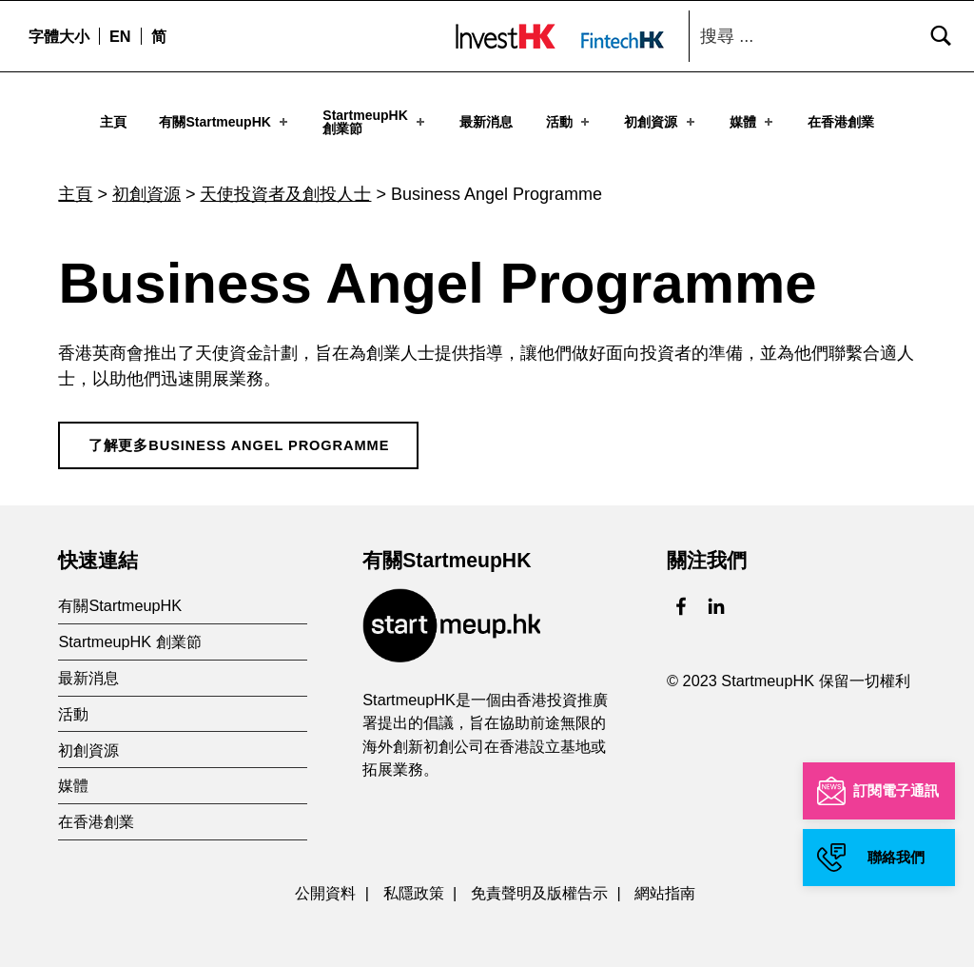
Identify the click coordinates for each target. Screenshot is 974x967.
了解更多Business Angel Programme (239, 432)
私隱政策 (413, 879)
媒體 (753, 121)
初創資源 (660, 121)
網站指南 (664, 879)
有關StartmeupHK (225, 121)
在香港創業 (841, 121)
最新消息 (486, 121)
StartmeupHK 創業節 (129, 628)
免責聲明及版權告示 (539, 879)
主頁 (113, 121)
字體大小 (59, 36)
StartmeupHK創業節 (375, 122)
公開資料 (325, 879)
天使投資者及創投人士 (285, 180)
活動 (569, 121)
